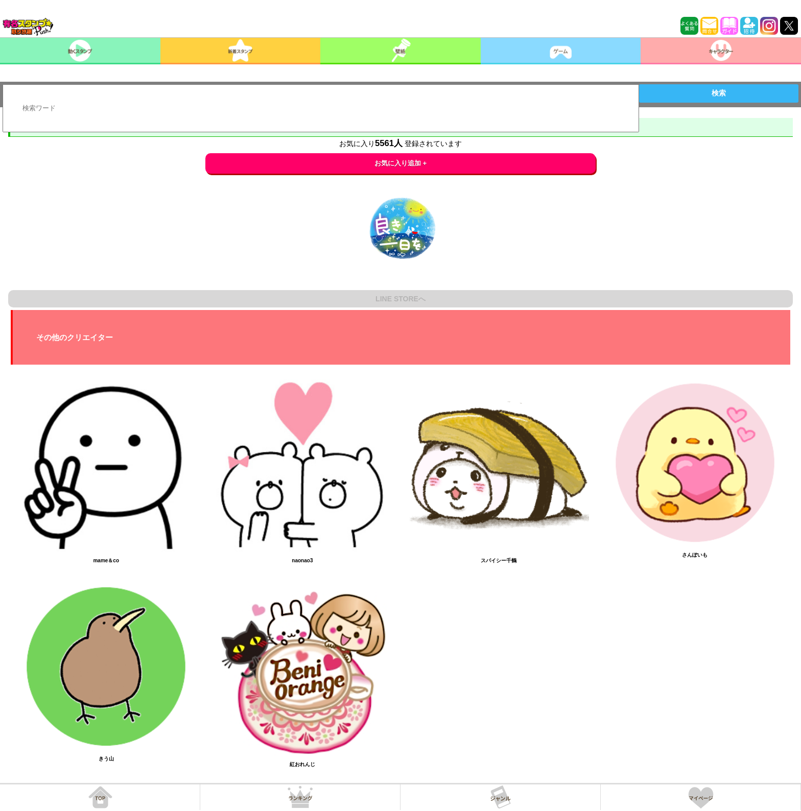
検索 (719, 93)
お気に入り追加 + (400, 163)
